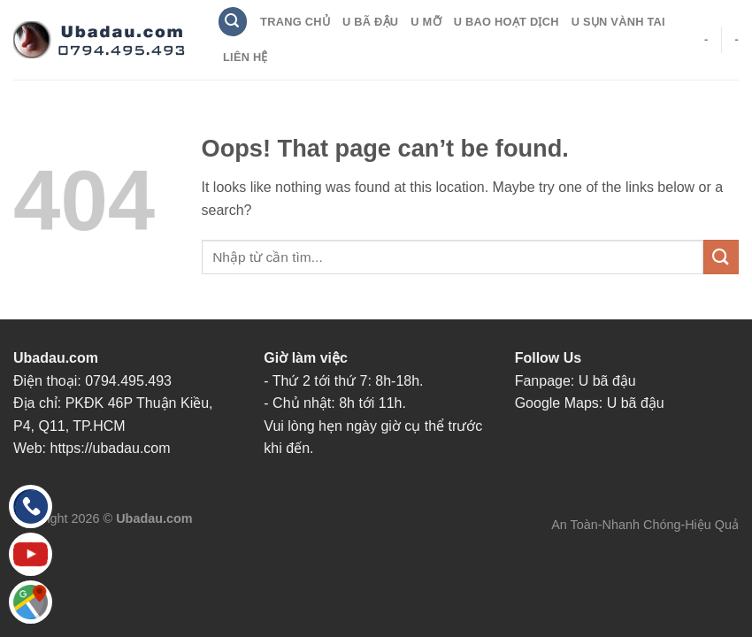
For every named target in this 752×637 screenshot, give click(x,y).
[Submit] (721, 257)
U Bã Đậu (370, 21)
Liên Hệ (245, 57)
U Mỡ (426, 21)
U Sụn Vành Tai (618, 21)
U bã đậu (607, 380)
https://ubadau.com (110, 448)
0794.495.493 (128, 380)
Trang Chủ (295, 21)
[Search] (233, 21)
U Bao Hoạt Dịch (506, 21)
